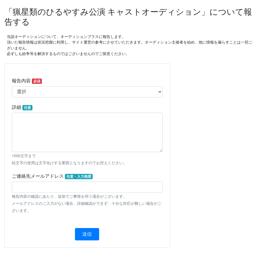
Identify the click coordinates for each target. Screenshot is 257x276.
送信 (87, 234)
